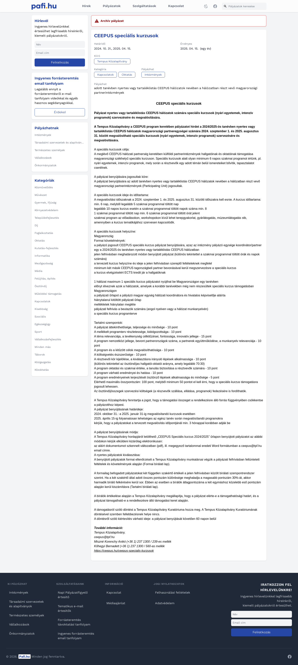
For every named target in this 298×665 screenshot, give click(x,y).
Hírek (86, 6)
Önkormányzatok (22, 633)
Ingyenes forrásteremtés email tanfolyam (76, 636)
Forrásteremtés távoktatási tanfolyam (74, 622)
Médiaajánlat (115, 603)
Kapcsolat (176, 6)
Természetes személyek (26, 615)
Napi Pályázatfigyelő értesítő (73, 595)
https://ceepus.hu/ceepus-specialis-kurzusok (124, 550)
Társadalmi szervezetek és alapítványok (26, 604)
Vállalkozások (19, 624)
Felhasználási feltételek (172, 592)
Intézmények (18, 592)
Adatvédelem (164, 603)
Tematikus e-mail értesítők (70, 608)
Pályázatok (111, 6)
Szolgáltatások (144, 6)
